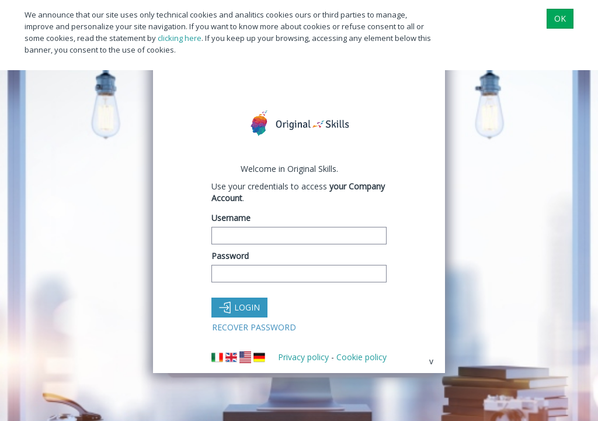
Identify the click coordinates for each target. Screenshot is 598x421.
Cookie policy (361, 357)
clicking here (179, 38)
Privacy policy (303, 357)
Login (239, 307)
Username (231, 217)
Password (230, 255)
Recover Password (254, 327)
